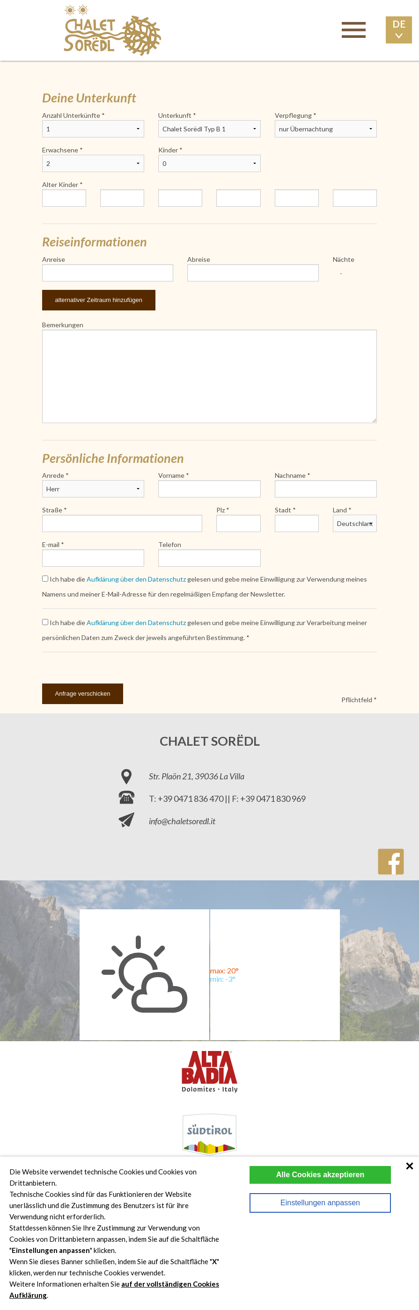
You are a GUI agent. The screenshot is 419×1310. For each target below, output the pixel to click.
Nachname (290, 475)
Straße (52, 510)
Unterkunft (174, 115)
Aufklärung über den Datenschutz (136, 579)
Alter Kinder (60, 184)
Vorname (171, 475)
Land (340, 510)
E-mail (50, 544)
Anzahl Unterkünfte (71, 115)
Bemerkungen (62, 325)
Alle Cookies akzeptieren (320, 1175)
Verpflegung (293, 115)
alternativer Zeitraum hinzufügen (98, 299)
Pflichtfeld (356, 700)
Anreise (53, 259)
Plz (220, 510)
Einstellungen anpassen (320, 1203)
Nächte (343, 259)
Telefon (169, 544)
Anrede (53, 475)
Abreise (198, 259)
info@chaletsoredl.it (182, 821)
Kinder (168, 150)
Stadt (283, 510)
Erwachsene (60, 150)
